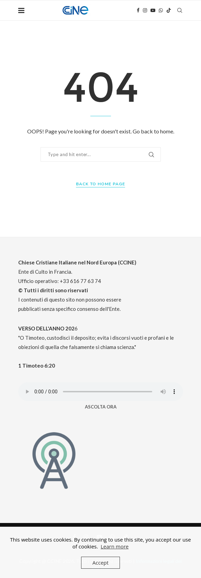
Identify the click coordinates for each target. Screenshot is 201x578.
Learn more (115, 546)
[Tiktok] (168, 10)
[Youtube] (152, 10)
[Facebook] (138, 10)
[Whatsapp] (161, 10)
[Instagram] (145, 10)
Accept (100, 562)
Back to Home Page (100, 184)
